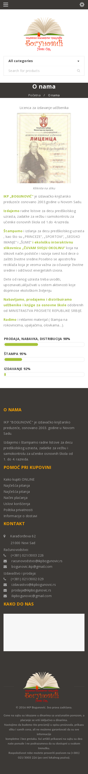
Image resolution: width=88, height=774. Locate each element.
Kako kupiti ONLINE (19, 479)
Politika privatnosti (18, 510)
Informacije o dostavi (20, 516)
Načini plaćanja (15, 497)
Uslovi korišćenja (17, 503)
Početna (34, 95)
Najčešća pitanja (17, 485)
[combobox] (44, 61)
